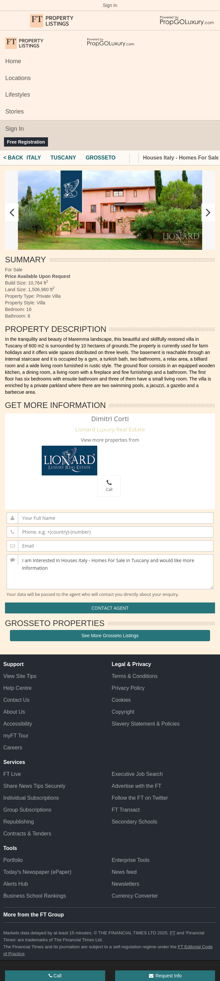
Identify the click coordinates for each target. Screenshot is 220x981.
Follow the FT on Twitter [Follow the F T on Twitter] (140, 798)
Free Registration (26, 142)
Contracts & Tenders (27, 833)
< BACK (13, 157)
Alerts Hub (15, 884)
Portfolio (13, 860)
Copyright (123, 712)
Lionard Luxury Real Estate (110, 429)
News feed (124, 872)
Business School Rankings (34, 896)
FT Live (12, 774)
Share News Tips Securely (34, 786)
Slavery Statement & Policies (146, 724)
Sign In (110, 5)
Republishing (18, 822)
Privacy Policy (128, 688)
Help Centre (17, 688)
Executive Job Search (137, 774)
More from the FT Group (33, 914)
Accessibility (17, 724)
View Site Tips (19, 676)
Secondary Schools (134, 822)
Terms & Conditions (135, 676)
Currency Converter (135, 896)
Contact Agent (109, 608)
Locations (18, 78)
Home (13, 61)
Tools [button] (10, 848)
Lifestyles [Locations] (17, 94)
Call (109, 485)
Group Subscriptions (27, 810)
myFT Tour (15, 735)
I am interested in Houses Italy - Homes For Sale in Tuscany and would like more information (110, 571)
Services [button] (14, 762)
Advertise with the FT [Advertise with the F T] (136, 786)
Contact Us (16, 700)
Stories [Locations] (14, 111)
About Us (14, 712)
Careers (12, 747)
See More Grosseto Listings (110, 635)
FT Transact (126, 810)
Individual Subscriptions (31, 798)
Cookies (121, 700)
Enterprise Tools (131, 860)
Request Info (165, 975)
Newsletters (126, 884)
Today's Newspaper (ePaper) (37, 872)
